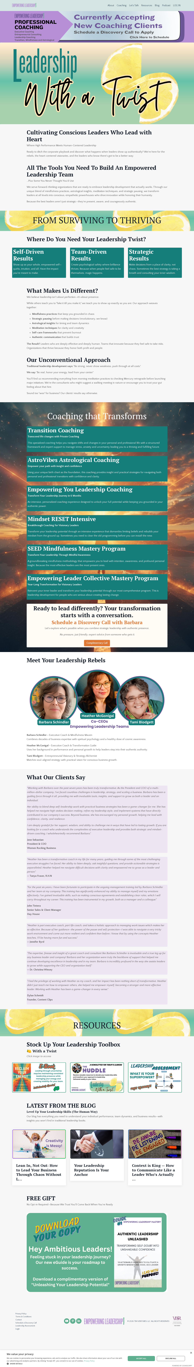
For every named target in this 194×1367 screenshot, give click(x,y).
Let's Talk (133, 5)
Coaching (121, 5)
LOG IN (177, 5)
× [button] (191, 1353)
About (110, 5)
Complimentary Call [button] (97, 659)
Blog (157, 5)
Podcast (166, 5)
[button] (65, 1363)
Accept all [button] (141, 1358)
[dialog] (97, 1358)
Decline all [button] (170, 1358)
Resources (146, 5)
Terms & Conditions (23, 1349)
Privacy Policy (20, 1346)
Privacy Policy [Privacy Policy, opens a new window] (89, 1361)
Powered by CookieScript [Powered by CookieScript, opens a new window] (182, 1366)
